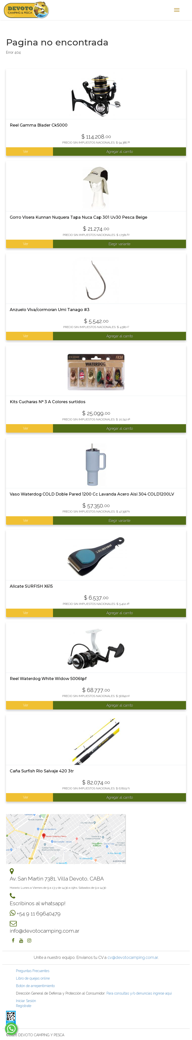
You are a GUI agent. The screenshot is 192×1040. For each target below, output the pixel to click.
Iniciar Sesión (26, 1001)
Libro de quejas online (33, 978)
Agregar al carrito (119, 152)
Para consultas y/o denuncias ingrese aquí (139, 993)
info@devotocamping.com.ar (44, 931)
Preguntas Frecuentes (32, 971)
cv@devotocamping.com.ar (133, 957)
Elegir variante (119, 244)
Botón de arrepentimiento (35, 986)
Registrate (23, 1006)
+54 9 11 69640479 (38, 913)
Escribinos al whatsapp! (38, 903)
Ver (25, 152)
